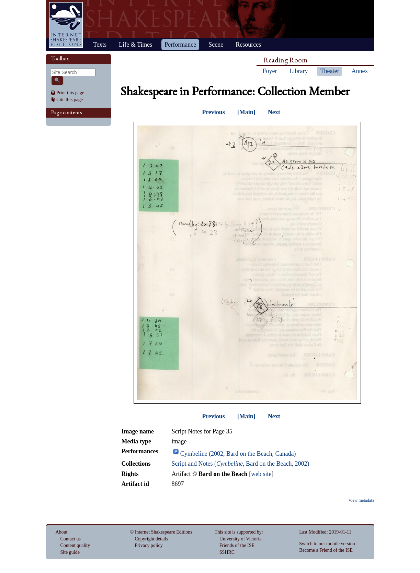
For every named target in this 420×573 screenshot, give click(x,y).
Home (66, 25)
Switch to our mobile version (327, 543)
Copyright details (151, 538)
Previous (213, 112)
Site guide (70, 552)
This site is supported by (238, 532)
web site (261, 473)
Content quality (75, 545)
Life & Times (135, 44)
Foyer (270, 71)
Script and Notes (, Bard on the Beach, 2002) (240, 463)
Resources (248, 44)
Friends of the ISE (236, 545)
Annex (359, 71)
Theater (329, 71)
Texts (100, 44)
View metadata (361, 500)
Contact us (70, 538)
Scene (215, 44)
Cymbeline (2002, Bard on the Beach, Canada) (238, 453)
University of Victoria (240, 538)
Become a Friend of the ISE (326, 550)
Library (299, 71)
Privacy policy (149, 545)
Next (274, 112)
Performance (180, 44)
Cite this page (69, 99)
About (62, 532)
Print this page (70, 92)
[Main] (246, 112)
